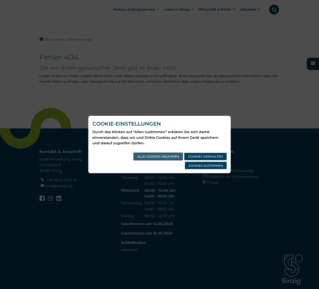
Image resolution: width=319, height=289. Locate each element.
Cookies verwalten (205, 156)
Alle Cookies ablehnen (158, 156)
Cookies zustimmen (206, 165)
